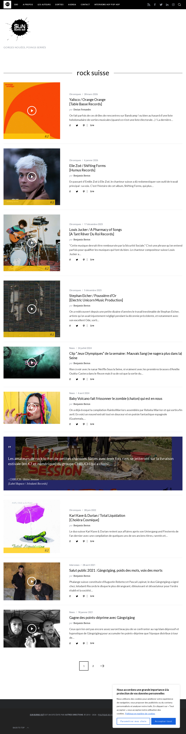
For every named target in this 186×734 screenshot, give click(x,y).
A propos (28, 5)
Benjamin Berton (81, 175)
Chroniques (75, 94)
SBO (16, 5)
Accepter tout (163, 721)
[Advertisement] (126, 32)
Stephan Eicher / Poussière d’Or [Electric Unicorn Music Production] (96, 298)
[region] (146, 706)
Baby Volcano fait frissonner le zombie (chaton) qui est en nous (115, 398)
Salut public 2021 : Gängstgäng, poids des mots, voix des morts (115, 570)
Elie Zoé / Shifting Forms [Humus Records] (87, 168)
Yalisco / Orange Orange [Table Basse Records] (87, 101)
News (72, 348)
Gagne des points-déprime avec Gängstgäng (102, 617)
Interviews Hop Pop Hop (107, 5)
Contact (85, 5)
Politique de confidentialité (112, 715)
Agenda (72, 5)
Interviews (74, 565)
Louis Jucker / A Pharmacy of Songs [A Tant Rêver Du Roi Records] (95, 231)
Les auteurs (44, 5)
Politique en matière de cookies (140, 713)
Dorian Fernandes (82, 109)
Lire (92, 125)
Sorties (59, 5)
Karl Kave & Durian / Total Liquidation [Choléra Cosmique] (97, 517)
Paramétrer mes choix (133, 721)
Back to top (21, 727)
